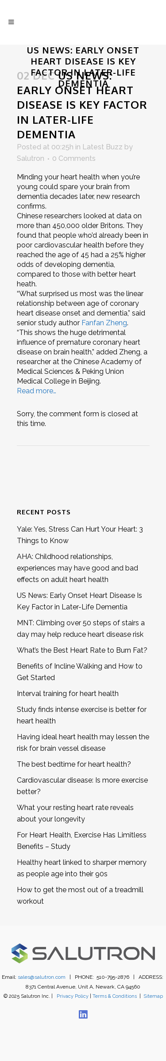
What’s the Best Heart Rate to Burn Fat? (82, 650)
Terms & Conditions (115, 996)
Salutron (30, 158)
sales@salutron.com (42, 977)
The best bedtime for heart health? (74, 764)
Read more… (36, 391)
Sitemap (153, 996)
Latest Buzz (102, 147)
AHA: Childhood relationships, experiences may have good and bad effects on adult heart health (77, 568)
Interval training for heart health (68, 693)
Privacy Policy (73, 996)
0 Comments (74, 158)
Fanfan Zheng (104, 323)
